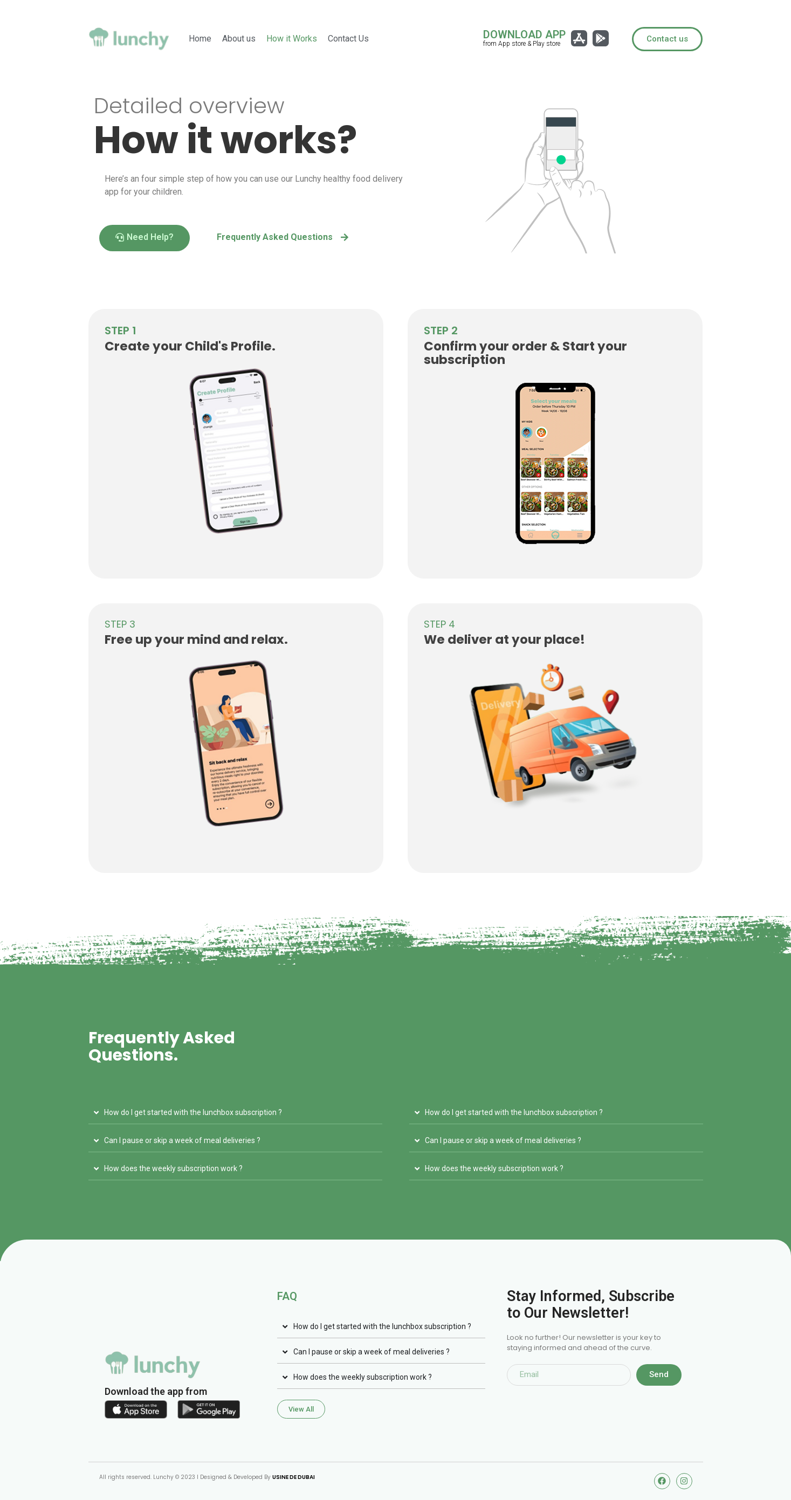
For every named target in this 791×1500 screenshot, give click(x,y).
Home (200, 38)
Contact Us (348, 38)
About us (239, 38)
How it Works (291, 38)
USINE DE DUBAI (293, 1477)
